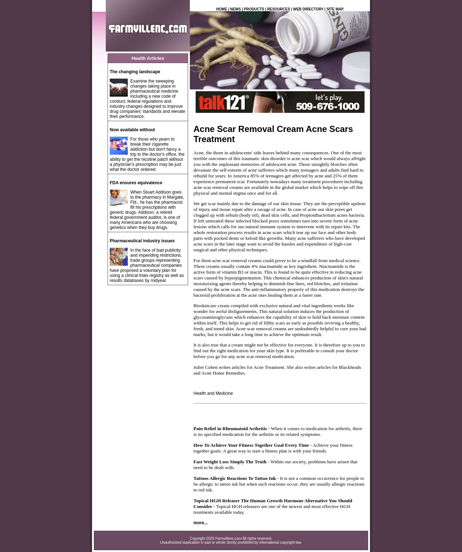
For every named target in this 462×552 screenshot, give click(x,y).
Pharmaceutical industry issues (142, 240)
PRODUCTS (254, 9)
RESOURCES (278, 9)
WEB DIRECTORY (308, 9)
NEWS (235, 9)
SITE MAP (335, 9)
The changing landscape (135, 71)
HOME (221, 9)
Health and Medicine (213, 393)
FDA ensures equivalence (136, 182)
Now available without (132, 129)
